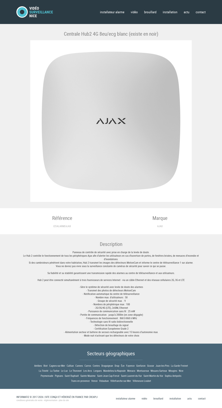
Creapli (93, 397)
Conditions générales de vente (29, 400)
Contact (201, 12)
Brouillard (150, 12)
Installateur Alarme (112, 12)
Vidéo (134, 12)
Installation (170, 12)
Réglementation (50, 400)
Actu (186, 12)
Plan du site (64, 400)
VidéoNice (34, 12)
